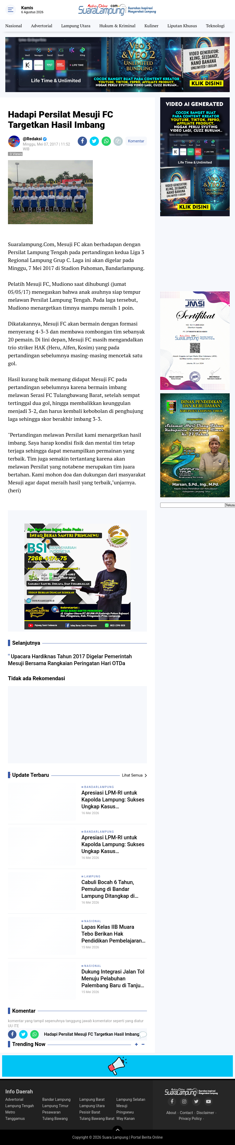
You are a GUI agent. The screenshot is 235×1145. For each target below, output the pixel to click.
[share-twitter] (94, 141)
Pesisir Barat (89, 1112)
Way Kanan (125, 1118)
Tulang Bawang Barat (96, 1118)
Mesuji (121, 1106)
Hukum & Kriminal (117, 26)
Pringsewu (125, 1112)
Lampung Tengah (19, 1106)
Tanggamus (15, 1118)
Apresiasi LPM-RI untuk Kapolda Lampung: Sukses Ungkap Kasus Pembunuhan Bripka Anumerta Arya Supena (112, 800)
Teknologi (215, 26)
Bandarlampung (99, 787)
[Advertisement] (77, 727)
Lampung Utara (75, 26)
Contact (186, 1113)
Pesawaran (51, 1112)
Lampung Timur (55, 1106)
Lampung (92, 876)
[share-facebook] (82, 141)
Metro (10, 1112)
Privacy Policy (190, 1118)
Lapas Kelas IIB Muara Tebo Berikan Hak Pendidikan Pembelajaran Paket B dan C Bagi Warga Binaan (112, 934)
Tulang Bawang (55, 1118)
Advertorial (41, 26)
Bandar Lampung (56, 1099)
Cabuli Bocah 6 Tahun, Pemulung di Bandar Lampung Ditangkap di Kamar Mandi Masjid (108, 889)
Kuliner (152, 26)
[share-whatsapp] (106, 141)
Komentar (136, 141)
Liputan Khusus (182, 26)
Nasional (13, 26)
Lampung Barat (92, 1099)
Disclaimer (205, 1113)
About (171, 1113)
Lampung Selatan (130, 1099)
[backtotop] (117, 1131)
